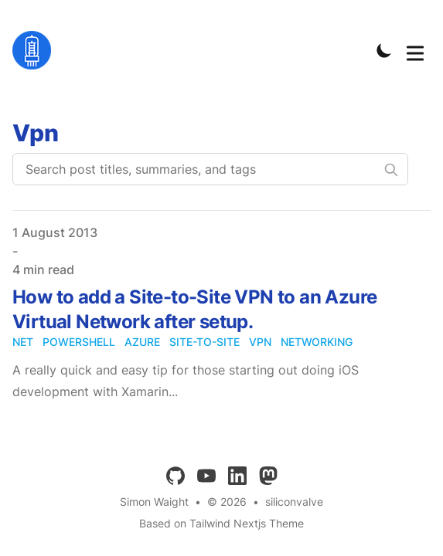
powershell (79, 341)
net (22, 341)
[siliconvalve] (36, 50)
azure (142, 341)
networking (317, 341)
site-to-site (204, 341)
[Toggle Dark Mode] (384, 50)
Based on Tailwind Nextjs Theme (221, 523)
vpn (260, 341)
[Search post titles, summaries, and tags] (210, 169)
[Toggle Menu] (415, 50)
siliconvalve (294, 501)
